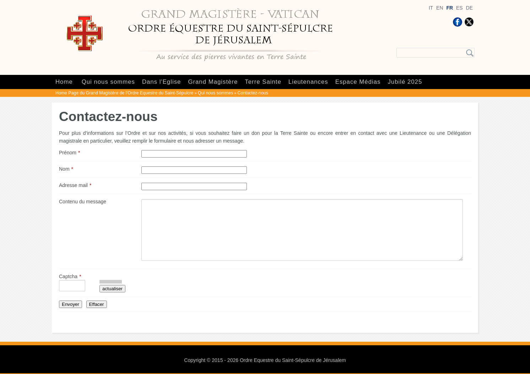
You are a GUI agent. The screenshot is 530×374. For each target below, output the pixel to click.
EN (439, 8)
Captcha (68, 276)
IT (431, 8)
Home (64, 81)
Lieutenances (308, 81)
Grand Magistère (213, 81)
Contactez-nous (253, 92)
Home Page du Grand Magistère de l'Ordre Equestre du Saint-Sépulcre (124, 92)
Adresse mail (73, 185)
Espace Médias (358, 81)
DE (469, 8)
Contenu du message (82, 201)
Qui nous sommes (108, 81)
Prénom (67, 152)
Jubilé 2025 (405, 81)
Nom (64, 168)
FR (449, 8)
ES (459, 8)
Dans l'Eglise (161, 81)
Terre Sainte (263, 81)
